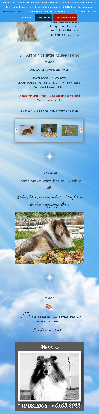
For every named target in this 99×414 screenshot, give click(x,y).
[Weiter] (81, 130)
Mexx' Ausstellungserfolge (59, 96)
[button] (28, 130)
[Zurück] (16, 130)
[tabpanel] (65, 28)
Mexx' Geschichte (49, 100)
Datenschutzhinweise (15, 11)
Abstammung (28, 96)
